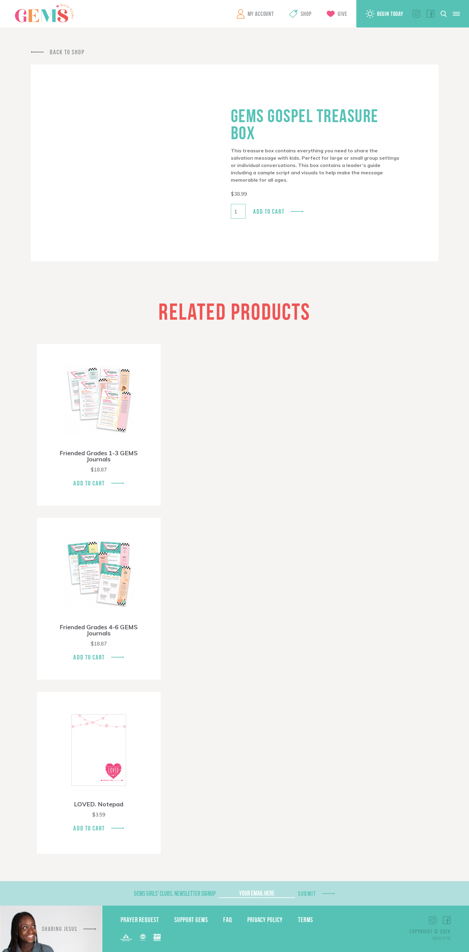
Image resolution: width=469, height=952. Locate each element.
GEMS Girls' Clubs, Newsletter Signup (175, 893)
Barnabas (126, 937)
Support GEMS (191, 919)
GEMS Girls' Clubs (44, 13)
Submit (307, 893)
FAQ (227, 919)
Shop (306, 13)
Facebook (430, 14)
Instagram (416, 14)
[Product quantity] (238, 211)
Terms (305, 919)
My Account (261, 13)
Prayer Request (140, 919)
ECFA (143, 937)
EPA (157, 937)
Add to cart (269, 211)
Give (342, 13)
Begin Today (390, 13)
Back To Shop (67, 52)
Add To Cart (89, 483)
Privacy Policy (265, 919)
